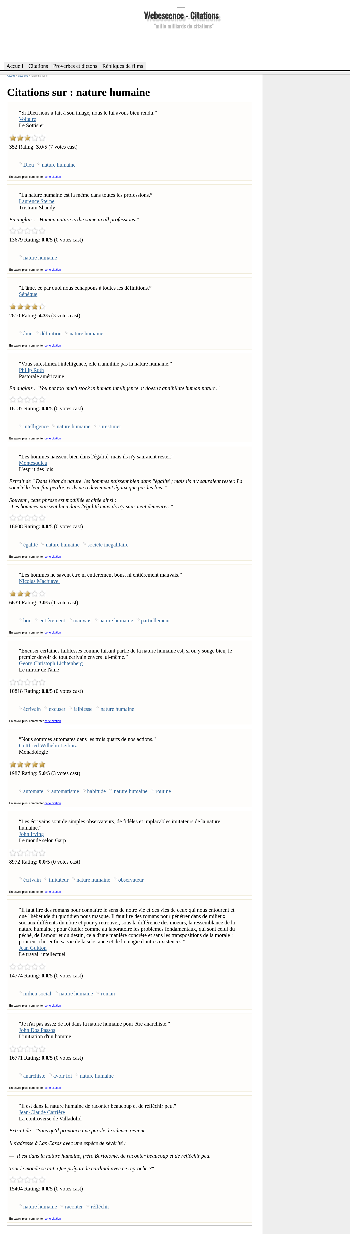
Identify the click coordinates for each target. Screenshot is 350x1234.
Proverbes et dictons (75, 66)
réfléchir (100, 1207)
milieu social (37, 994)
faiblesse (82, 709)
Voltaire (27, 119)
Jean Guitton (33, 948)
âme (27, 334)
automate (33, 791)
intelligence (36, 426)
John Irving (31, 834)
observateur (130, 880)
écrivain (32, 709)
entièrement (52, 620)
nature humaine (59, 165)
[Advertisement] (181, 45)
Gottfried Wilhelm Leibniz (48, 745)
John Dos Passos (37, 1030)
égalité (30, 545)
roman (108, 994)
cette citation (52, 177)
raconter (74, 1207)
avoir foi (62, 1076)
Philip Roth (31, 370)
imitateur (59, 880)
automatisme (65, 791)
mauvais (82, 620)
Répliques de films (122, 66)
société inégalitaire (108, 545)
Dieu (28, 165)
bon (27, 620)
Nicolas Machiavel (39, 581)
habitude (96, 791)
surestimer (109, 426)
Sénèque (28, 294)
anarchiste (34, 1076)
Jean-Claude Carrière (42, 1112)
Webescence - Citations (181, 15)
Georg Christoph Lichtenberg (51, 663)
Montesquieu (33, 463)
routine (163, 791)
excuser (57, 709)
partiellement (155, 620)
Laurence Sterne (36, 201)
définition (50, 334)
